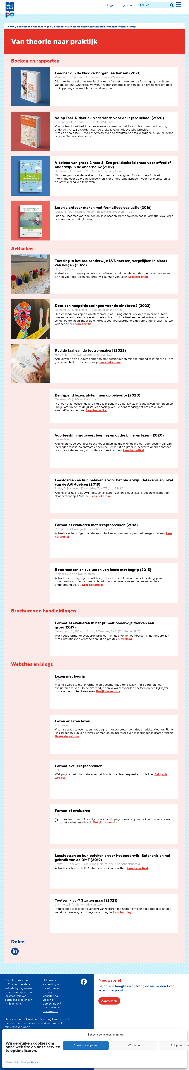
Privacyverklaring (29, 1062)
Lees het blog (122, 912)
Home (11, 26)
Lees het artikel (138, 277)
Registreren (127, 5)
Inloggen (110, 5)
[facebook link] (84, 982)
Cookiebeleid (12, 1062)
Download (125, 639)
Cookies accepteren (85, 1045)
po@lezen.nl (50, 1011)
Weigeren (134, 1045)
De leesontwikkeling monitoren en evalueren (78, 26)
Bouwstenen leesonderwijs (33, 26)
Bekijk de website (108, 691)
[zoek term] (156, 5)
